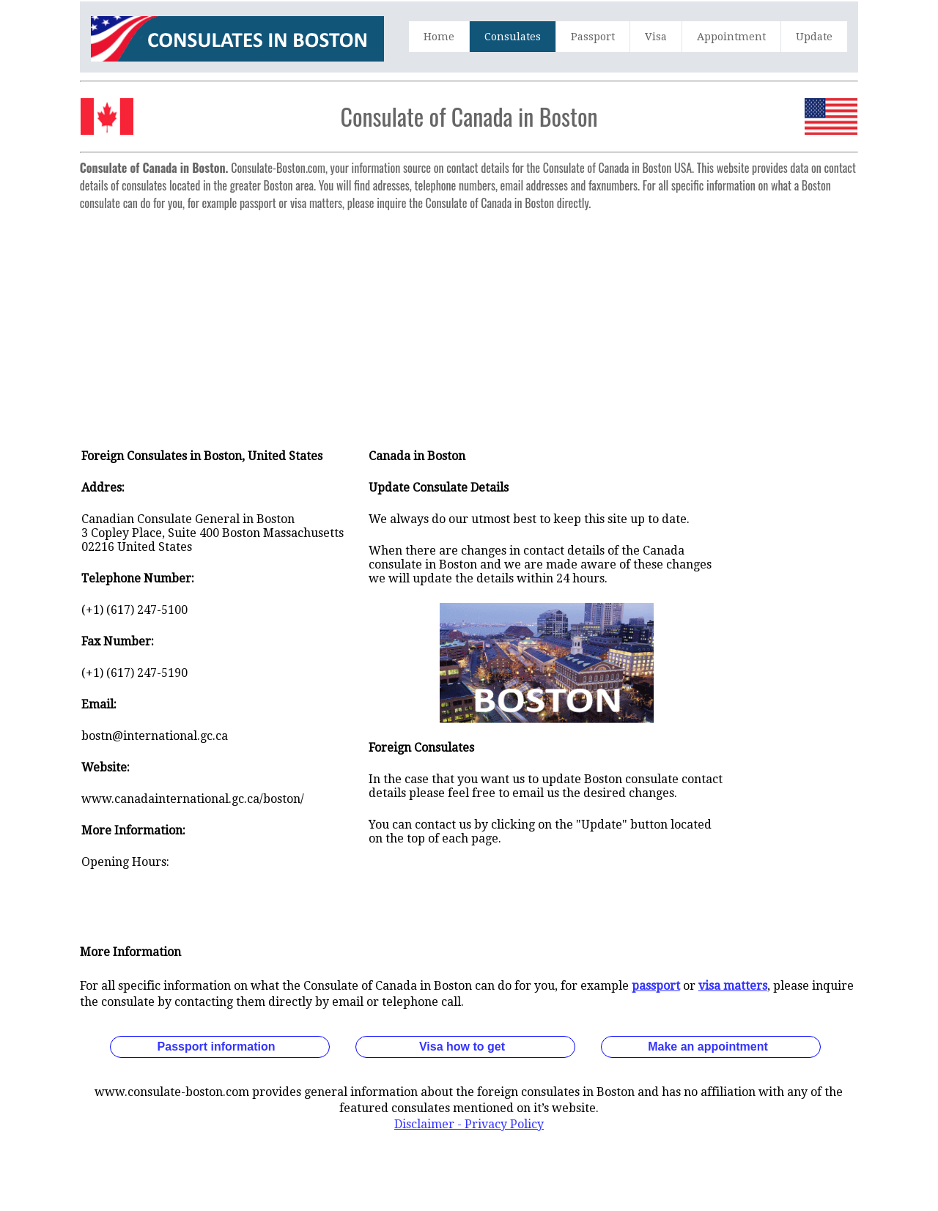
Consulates (512, 36)
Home (439, 36)
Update (814, 36)
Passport (593, 36)
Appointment (731, 36)
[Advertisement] (469, 319)
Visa (656, 36)
